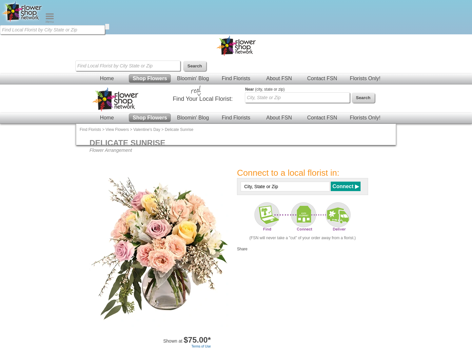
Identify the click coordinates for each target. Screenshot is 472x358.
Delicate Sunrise (179, 129)
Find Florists (236, 78)
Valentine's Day (146, 129)
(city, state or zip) (265, 89)
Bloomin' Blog (193, 78)
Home (107, 78)
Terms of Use (201, 346)
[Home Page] (22, 21)
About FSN (279, 78)
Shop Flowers (150, 78)
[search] (107, 26)
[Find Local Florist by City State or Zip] (52, 29)
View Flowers (117, 129)
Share (242, 249)
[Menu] (49, 21)
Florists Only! (365, 78)
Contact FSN (322, 78)
